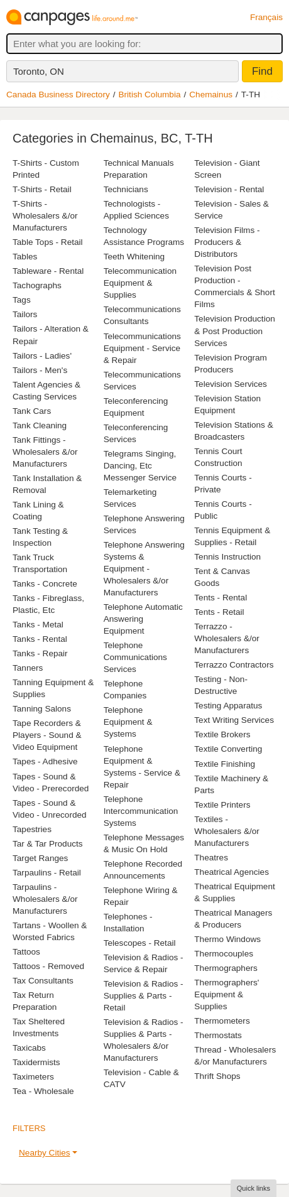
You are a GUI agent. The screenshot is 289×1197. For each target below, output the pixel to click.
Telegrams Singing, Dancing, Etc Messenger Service (140, 465)
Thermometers (221, 1021)
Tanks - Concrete (45, 583)
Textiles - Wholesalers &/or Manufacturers (226, 831)
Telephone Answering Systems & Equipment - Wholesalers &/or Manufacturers (144, 568)
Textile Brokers (222, 734)
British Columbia (150, 94)
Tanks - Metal (38, 624)
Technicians (126, 189)
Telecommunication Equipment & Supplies (140, 283)
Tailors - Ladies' (42, 355)
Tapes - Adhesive (45, 761)
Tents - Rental (220, 597)
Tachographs (37, 285)
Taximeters (33, 1076)
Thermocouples (223, 953)
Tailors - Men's (40, 370)
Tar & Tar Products (48, 843)
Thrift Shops (217, 1076)
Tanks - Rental (40, 639)
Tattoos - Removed (48, 966)
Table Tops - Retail (48, 242)
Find (262, 71)
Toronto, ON (38, 71)
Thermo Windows (227, 939)
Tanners (28, 668)
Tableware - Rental (48, 271)
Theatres (211, 857)
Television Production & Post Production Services (234, 330)
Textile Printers (222, 805)
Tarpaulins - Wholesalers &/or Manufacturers (45, 899)
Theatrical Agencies (231, 872)
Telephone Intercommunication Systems (141, 811)
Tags (22, 300)
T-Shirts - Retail (42, 189)
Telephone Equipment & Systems (128, 722)
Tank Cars (32, 411)
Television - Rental (229, 189)
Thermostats (218, 1035)
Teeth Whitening (134, 256)
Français (266, 17)
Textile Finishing (224, 764)
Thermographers (226, 968)
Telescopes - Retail (140, 943)
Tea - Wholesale (43, 1091)
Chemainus (210, 94)
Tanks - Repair (40, 653)
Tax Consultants (43, 980)
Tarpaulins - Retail (47, 872)
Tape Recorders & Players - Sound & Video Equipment (47, 735)
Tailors (25, 314)
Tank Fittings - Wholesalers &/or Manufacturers (45, 452)
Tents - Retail (219, 612)
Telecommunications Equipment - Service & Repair (142, 348)
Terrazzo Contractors (233, 664)
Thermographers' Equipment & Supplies (226, 994)
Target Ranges (40, 858)
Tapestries (32, 829)
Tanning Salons (42, 708)
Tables (25, 256)
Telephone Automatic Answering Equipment (143, 619)
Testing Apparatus (228, 705)
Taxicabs (29, 1048)
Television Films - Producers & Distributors (226, 242)
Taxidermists (36, 1062)
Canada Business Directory (58, 94)
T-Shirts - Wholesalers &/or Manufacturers (45, 215)
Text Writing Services (234, 720)
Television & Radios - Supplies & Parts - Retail (143, 995)
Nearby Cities (44, 1152)
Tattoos (26, 951)
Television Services (230, 384)
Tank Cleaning (40, 425)
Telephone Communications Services (135, 657)
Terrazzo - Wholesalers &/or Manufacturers (226, 638)
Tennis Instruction (227, 556)
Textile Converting (228, 749)
